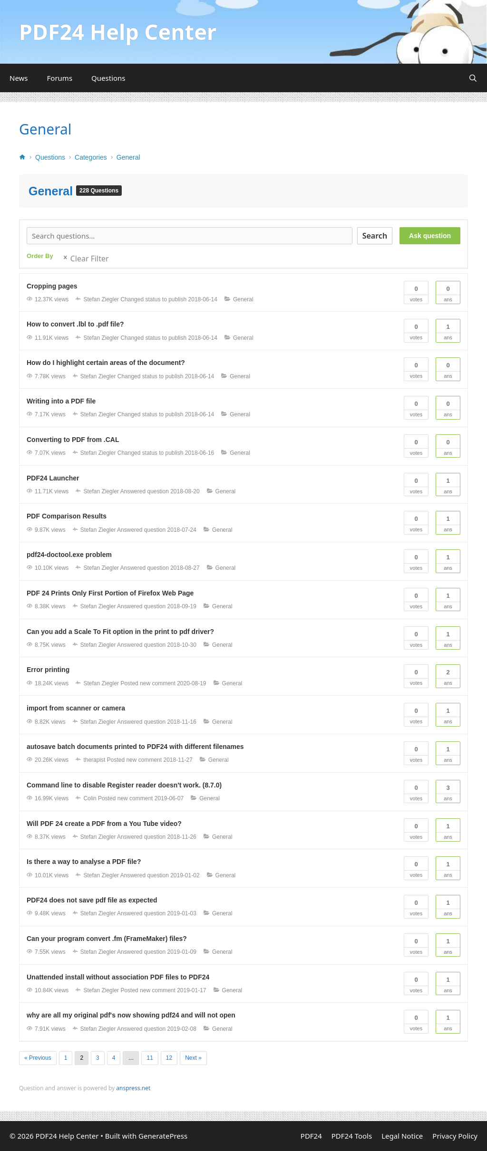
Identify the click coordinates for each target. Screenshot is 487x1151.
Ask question (430, 236)
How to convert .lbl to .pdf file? (75, 324)
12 (169, 1058)
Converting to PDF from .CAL (73, 439)
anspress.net (133, 1088)
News (19, 78)
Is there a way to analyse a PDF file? (84, 861)
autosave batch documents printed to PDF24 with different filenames (135, 746)
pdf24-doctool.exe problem (69, 554)
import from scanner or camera (76, 708)
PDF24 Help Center (117, 31)
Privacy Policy (454, 1136)
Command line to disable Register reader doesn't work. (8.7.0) (124, 785)
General (45, 129)
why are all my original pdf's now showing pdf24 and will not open (131, 1015)
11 (149, 1058)
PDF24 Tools (351, 1136)
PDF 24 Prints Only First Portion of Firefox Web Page (110, 593)
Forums (60, 78)
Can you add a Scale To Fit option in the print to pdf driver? (120, 631)
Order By (40, 255)
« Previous (37, 1058)
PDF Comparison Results (67, 516)
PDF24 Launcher (53, 478)
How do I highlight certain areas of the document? (106, 362)
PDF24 (311, 1136)
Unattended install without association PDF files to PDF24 (118, 977)
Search (374, 235)
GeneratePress (162, 1136)
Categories (91, 157)
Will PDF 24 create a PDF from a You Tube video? (104, 823)
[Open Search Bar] (473, 78)
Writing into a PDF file (61, 401)
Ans (448, 291)
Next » (193, 1058)
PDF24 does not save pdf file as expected (92, 900)
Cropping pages (52, 286)
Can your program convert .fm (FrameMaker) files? (107, 938)
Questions (108, 78)
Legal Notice (402, 1136)
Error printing (48, 669)
